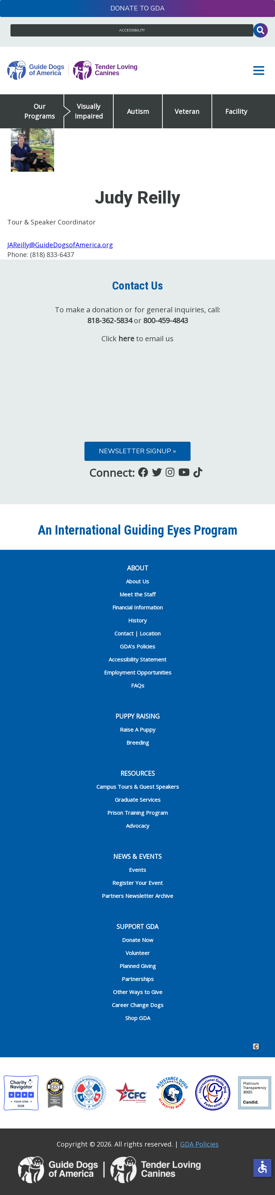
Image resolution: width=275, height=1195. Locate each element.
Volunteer (138, 952)
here (126, 338)
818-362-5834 (109, 320)
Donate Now (137, 939)
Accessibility (132, 30)
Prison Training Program (137, 812)
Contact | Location (137, 633)
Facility (236, 111)
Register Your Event (137, 882)
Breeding (137, 742)
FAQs (137, 685)
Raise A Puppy (138, 729)
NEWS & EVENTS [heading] (137, 856)
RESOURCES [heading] (138, 773)
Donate (124, 8)
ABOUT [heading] (137, 568)
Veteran (187, 111)
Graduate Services (138, 799)
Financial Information (137, 607)
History (137, 620)
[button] (260, 70)
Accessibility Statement (137, 659)
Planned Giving (137, 965)
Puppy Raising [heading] (137, 716)
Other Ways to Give (137, 991)
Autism (138, 111)
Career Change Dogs (137, 1004)
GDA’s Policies (137, 646)
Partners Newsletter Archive (137, 895)
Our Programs (39, 111)
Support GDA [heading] (137, 926)
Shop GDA (137, 1017)
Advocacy (137, 825)
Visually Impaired (89, 111)
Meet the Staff (137, 594)
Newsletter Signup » (137, 451)
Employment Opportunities (137, 672)
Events (137, 869)
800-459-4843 (165, 320)
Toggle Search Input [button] (260, 30)
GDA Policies (199, 1144)
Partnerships (138, 978)
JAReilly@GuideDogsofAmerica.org (60, 244)
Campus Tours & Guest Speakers (137, 786)
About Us (137, 581)
